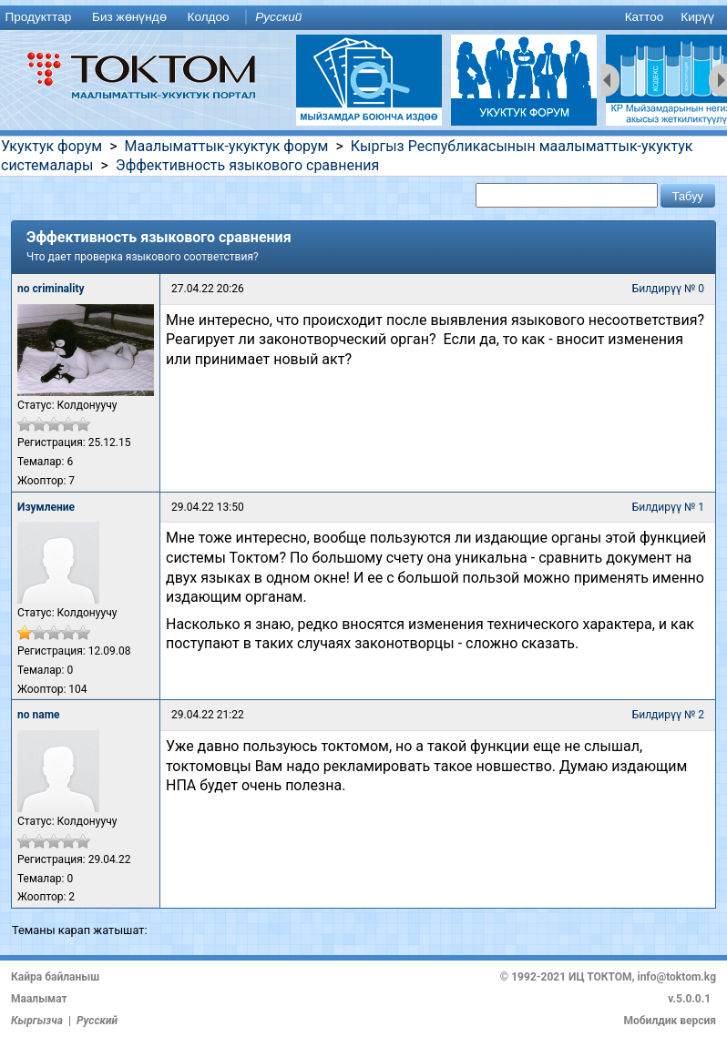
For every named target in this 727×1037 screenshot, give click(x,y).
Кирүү (697, 17)
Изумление (46, 507)
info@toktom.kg (676, 977)
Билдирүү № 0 (668, 288)
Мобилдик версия (670, 1020)
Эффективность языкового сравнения (247, 165)
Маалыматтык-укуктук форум (227, 146)
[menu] (363, 17)
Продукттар (38, 17)
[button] (687, 195)
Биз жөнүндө (129, 17)
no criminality (50, 288)
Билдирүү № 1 (668, 507)
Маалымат (39, 998)
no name (38, 714)
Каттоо (644, 17)
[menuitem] (42, 17)
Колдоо (208, 17)
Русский (278, 17)
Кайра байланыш (55, 977)
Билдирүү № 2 (668, 714)
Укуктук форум (51, 146)
